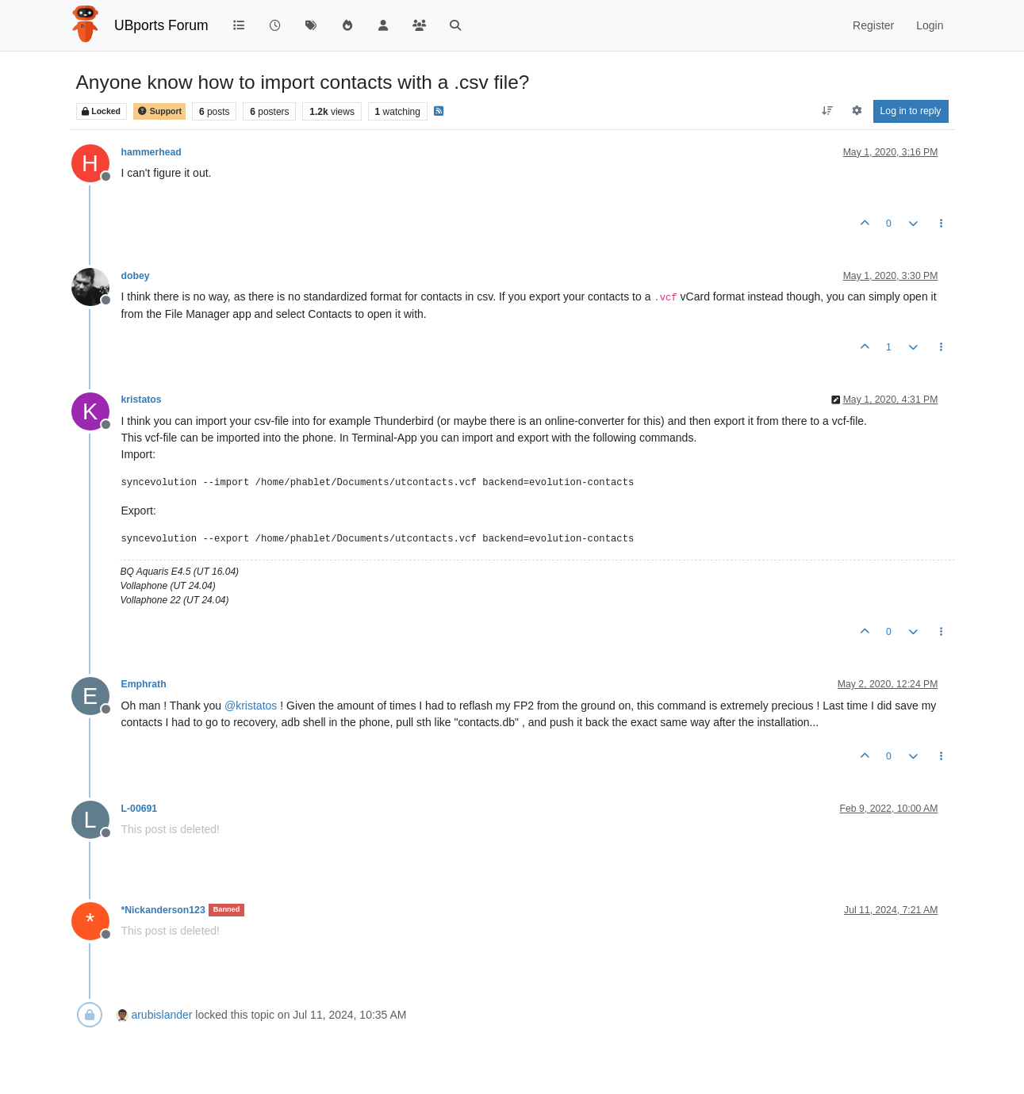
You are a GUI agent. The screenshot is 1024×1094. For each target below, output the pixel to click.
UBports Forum (161, 25)
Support (159, 111)
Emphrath (144, 684)
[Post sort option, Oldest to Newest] (827, 111)
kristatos (141, 399)
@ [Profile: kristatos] (250, 705)
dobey (135, 275)
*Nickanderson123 (163, 910)
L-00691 (139, 808)
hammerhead (151, 152)
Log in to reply (911, 111)
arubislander (161, 1014)
